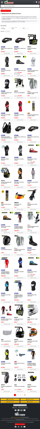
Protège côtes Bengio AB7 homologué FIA (6, 183)
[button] (28, 28)
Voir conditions (31, 422)
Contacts (15, 407)
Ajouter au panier (7, 53)
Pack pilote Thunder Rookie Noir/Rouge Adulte (6, 320)
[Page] (24, 28)
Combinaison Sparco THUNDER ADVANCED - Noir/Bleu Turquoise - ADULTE (18, 296)
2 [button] (16, 394)
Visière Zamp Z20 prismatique (17, 205)
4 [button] (20, 394)
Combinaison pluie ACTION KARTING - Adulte (32, 93)
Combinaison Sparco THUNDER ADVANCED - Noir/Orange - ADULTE (31, 364)
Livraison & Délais (10, 399)
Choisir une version (33, 53)
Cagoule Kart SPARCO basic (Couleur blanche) (32, 71)
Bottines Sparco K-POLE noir (19, 70)
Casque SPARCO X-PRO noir (6, 249)
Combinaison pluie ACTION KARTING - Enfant (19, 250)
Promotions (8, 31)
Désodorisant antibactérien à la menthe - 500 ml (33, 115)
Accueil (2, 8)
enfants (23, 21)
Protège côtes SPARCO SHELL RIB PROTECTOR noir (6, 137)
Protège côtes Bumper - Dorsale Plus (19, 320)
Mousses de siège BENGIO (19, 92)
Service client (30, 401)
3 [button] (18, 394)
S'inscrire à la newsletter (20, 424)
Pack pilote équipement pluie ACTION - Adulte (33, 227)
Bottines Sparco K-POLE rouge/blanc (32, 160)
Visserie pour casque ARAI (19, 386)
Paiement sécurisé (30, 399)
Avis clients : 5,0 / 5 (10, 401)
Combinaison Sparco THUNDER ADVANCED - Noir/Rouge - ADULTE (18, 227)
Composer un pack (33, 232)
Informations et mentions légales (20, 405)
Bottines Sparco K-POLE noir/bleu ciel (32, 272)
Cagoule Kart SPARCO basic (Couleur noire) (6, 93)
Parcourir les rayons (5, 10)
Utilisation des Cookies (23, 407)
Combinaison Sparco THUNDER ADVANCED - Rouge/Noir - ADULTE (5, 272)
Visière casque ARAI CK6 (6, 341)
